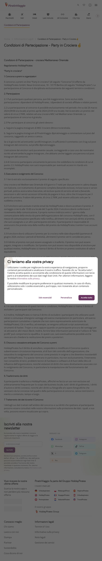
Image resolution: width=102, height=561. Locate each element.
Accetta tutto (86, 297)
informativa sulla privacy (28, 278)
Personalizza (66, 297)
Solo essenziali (45, 297)
